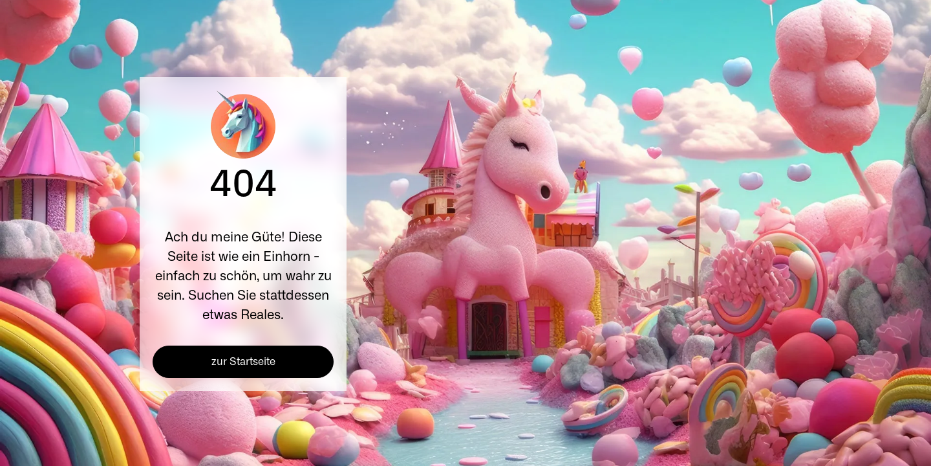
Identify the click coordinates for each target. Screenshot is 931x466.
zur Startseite (243, 362)
